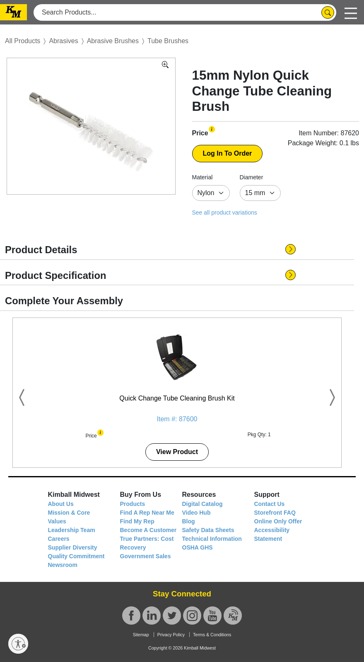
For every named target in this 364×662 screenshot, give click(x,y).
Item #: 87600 (177, 419)
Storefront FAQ (275, 512)
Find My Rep (137, 521)
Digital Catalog (202, 504)
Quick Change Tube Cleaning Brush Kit (176, 398)
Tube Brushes (167, 40)
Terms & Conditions (212, 634)
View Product (177, 451)
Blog (188, 521)
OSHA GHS (197, 547)
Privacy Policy (171, 634)
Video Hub (196, 512)
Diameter (251, 177)
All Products (22, 40)
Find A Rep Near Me (147, 512)
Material (202, 177)
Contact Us (269, 504)
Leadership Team (71, 530)
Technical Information (212, 538)
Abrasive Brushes (113, 40)
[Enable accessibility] (18, 644)
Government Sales (145, 556)
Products (132, 504)
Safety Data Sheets (208, 530)
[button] (212, 128)
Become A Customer (148, 530)
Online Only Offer (278, 521)
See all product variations (224, 212)
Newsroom (63, 565)
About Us (61, 504)
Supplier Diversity (72, 547)
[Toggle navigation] (351, 12)
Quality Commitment (76, 556)
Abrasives (63, 40)
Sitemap (141, 634)
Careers (59, 538)
